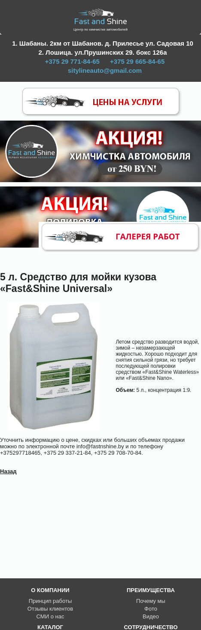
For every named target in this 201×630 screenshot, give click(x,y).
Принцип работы (50, 601)
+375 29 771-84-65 (72, 61)
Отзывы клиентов (50, 608)
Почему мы (150, 601)
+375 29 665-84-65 (137, 61)
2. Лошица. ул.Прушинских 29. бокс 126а (102, 52)
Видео (151, 616)
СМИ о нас (50, 616)
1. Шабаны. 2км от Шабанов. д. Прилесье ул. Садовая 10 (102, 43)
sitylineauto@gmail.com (105, 70)
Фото (150, 608)
